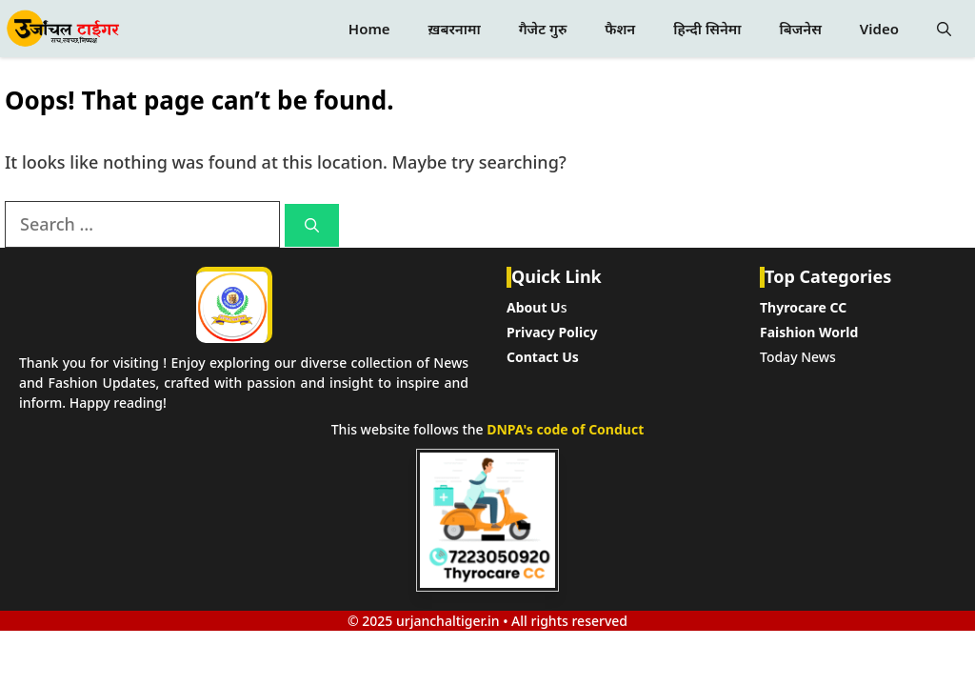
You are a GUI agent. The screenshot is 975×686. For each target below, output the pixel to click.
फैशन (620, 28)
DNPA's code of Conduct (565, 429)
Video (879, 28)
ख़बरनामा (454, 28)
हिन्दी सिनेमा (707, 28)
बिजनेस (800, 28)
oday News (801, 357)
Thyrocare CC (803, 307)
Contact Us (543, 357)
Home (369, 28)
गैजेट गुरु (543, 28)
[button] (944, 28)
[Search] (312, 225)
